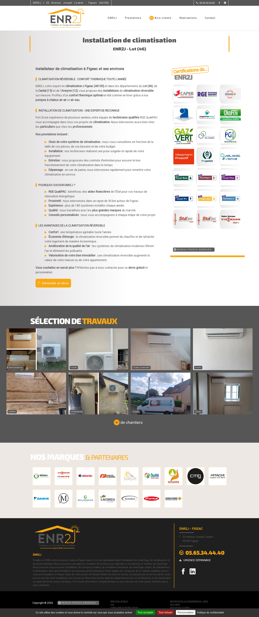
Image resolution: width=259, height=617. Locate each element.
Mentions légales (119, 601)
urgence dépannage (197, 560)
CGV (112, 604)
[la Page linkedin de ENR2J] (223, 3)
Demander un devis (55, 283)
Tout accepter (145, 612)
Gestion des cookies (179, 608)
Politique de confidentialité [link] (210, 612)
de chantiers (131, 422)
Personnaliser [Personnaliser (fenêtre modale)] (186, 612)
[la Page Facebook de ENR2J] (217, 3)
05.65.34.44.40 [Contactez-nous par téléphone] (204, 552)
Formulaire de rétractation (124, 608)
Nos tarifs (175, 604)
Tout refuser (165, 612)
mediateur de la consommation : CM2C (189, 601)
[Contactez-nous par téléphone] (205, 3)
